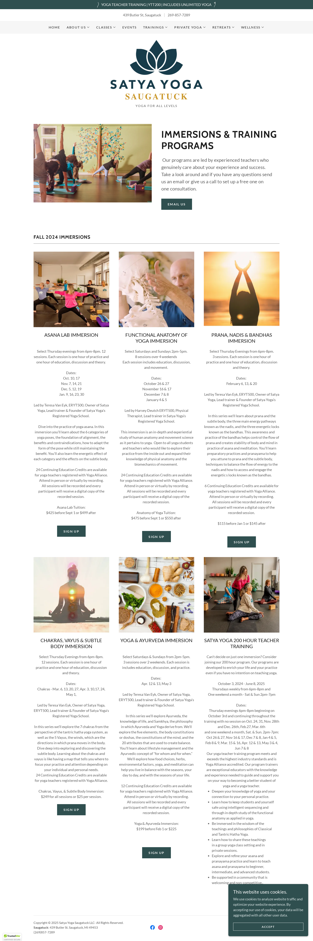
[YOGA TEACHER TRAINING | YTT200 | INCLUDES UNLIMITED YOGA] (156, 5)
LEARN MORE (241, 893)
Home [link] (54, 27)
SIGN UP (71, 531)
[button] (78, 27)
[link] (156, 70)
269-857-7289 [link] (179, 15)
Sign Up (242, 542)
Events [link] (129, 27)
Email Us (177, 204)
